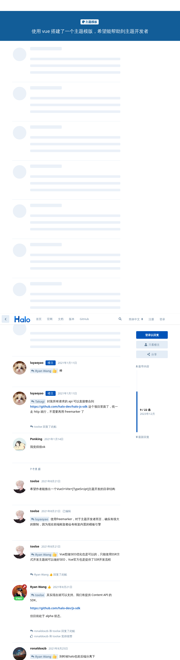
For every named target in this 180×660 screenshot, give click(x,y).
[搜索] (120, 5)
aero (38, 507)
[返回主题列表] (5, 5)
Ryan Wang (46, 57)
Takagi (39, 88)
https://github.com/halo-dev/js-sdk (55, 295)
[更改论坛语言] (136, 5)
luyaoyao (41, 206)
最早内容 (142, 53)
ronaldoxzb (43, 379)
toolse (39, 282)
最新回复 (142, 124)
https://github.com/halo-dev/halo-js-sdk (58, 93)
